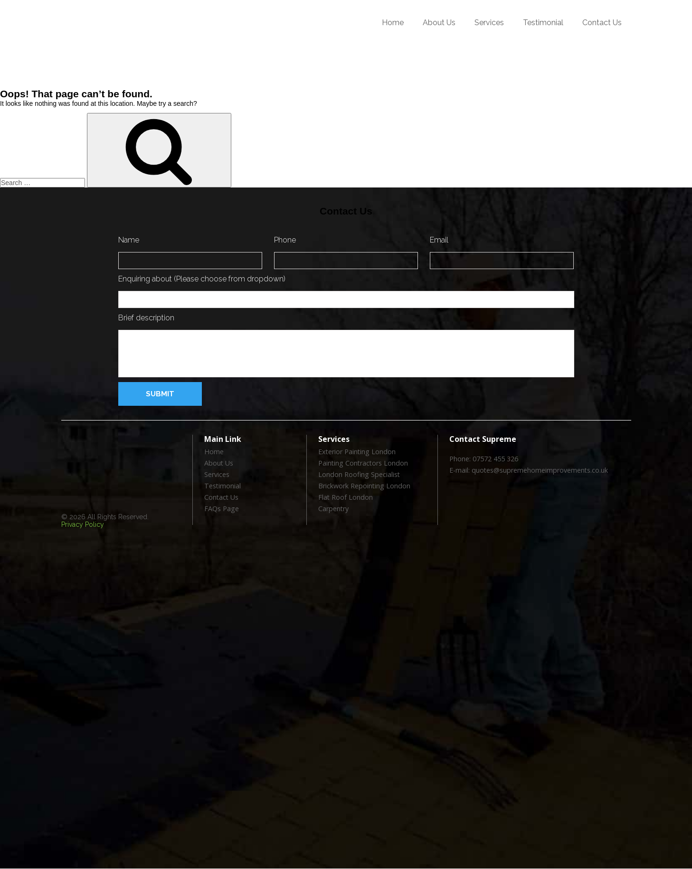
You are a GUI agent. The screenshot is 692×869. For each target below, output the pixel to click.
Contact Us (602, 22)
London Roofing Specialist (358, 475)
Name (128, 239)
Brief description (146, 317)
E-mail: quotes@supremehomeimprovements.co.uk (528, 471)
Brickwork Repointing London (363, 486)
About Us (439, 22)
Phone (285, 239)
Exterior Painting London (356, 452)
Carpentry (333, 509)
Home (393, 22)
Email (439, 239)
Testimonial (543, 22)
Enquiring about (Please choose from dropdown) (201, 278)
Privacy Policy (82, 524)
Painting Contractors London (362, 463)
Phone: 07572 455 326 (483, 459)
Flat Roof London (345, 498)
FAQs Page (221, 509)
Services (489, 22)
